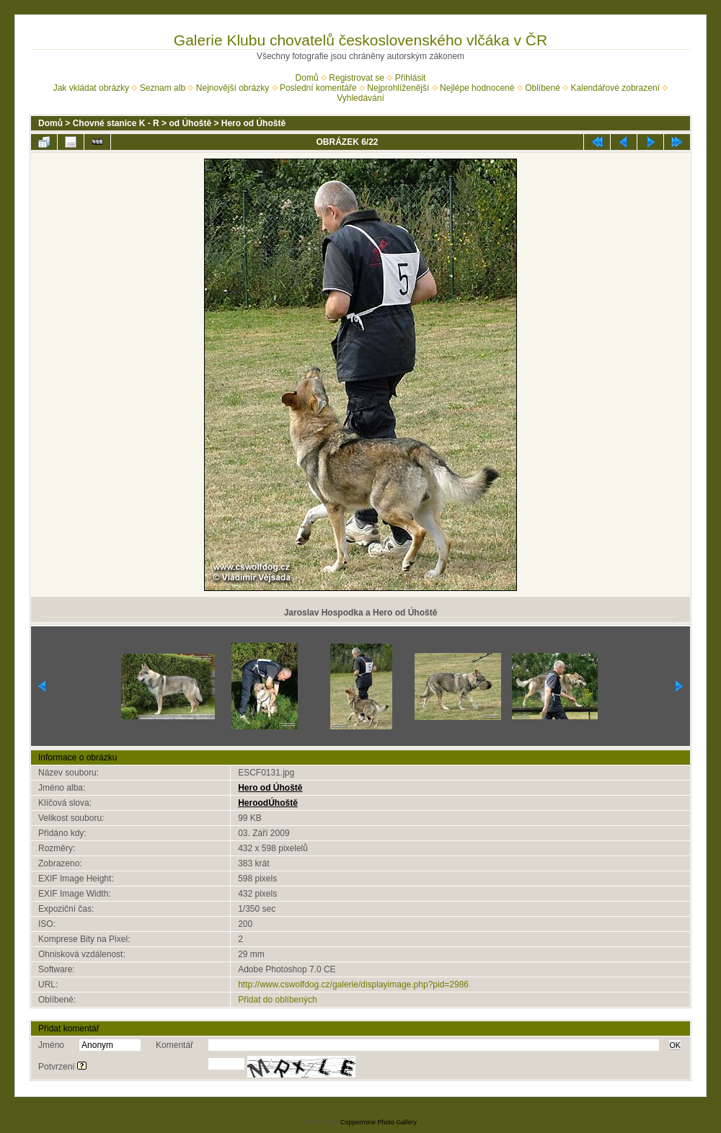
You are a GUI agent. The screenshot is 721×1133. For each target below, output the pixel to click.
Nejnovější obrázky (232, 88)
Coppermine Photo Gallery (378, 1122)
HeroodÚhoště (268, 803)
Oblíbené (542, 88)
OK (675, 1045)
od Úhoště (190, 123)
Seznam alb (162, 88)
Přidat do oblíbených (277, 1000)
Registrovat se (356, 78)
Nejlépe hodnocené (477, 88)
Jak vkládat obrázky (91, 88)
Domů (307, 78)
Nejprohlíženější (398, 88)
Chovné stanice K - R (116, 123)
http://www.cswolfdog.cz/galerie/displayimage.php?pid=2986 (353, 984)
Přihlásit (410, 78)
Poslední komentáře (318, 88)
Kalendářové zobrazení (615, 88)
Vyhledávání (360, 98)
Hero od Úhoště (253, 123)
